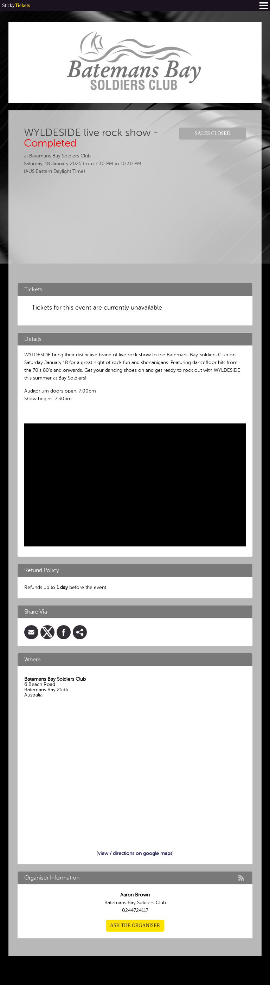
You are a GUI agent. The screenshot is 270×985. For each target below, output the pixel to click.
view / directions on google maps (135, 853)
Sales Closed (212, 133)
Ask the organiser (135, 925)
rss (241, 878)
